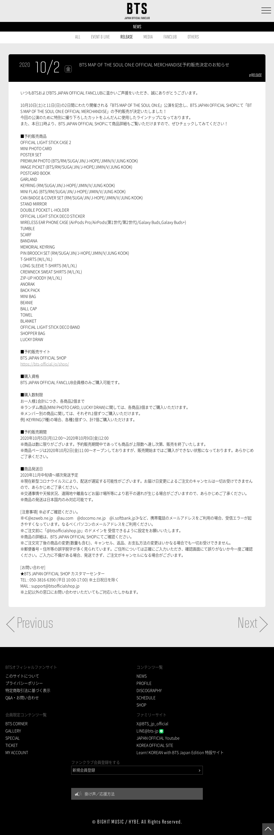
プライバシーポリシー (24, 683)
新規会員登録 (84, 770)
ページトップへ (268, 829)
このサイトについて (22, 676)
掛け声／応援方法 (100, 794)
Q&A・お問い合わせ (22, 698)
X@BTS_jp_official (152, 723)
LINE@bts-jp (149, 731)
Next (247, 624)
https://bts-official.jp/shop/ (44, 364)
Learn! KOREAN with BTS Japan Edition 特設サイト (180, 752)
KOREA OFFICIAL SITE (154, 745)
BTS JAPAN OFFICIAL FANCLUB (137, 11)
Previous (35, 624)
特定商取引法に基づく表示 (27, 690)
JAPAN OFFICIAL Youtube (158, 738)
